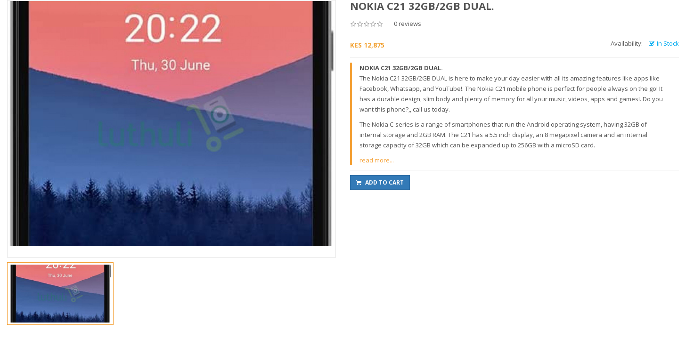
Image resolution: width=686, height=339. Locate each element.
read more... (376, 160)
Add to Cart (380, 182)
